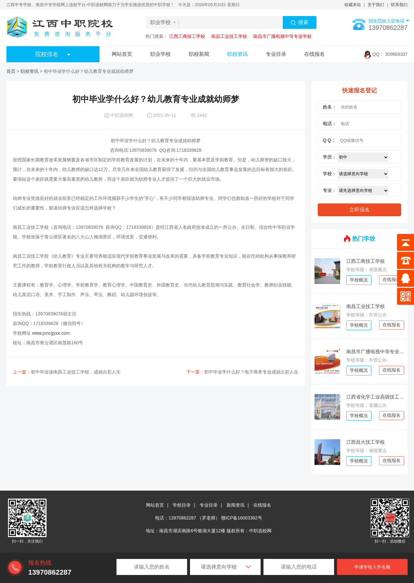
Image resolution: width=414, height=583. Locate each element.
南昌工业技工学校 (229, 36)
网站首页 (122, 54)
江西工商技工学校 (187, 36)
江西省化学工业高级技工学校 (375, 396)
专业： (329, 190)
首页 (10, 71)
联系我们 (399, 4)
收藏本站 (352, 4)
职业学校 (160, 54)
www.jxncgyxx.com (51, 333)
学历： (329, 156)
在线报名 (314, 54)
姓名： (329, 106)
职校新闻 (199, 54)
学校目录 (182, 505)
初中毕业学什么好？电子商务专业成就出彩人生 (242, 371)
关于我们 (375, 4)
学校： (329, 173)
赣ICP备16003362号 (241, 517)
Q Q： (329, 140)
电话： (329, 123)
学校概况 (359, 279)
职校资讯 (237, 54)
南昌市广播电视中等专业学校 (282, 36)
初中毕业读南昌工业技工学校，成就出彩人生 (67, 371)
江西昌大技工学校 (365, 442)
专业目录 (276, 54)
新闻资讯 (236, 505)
